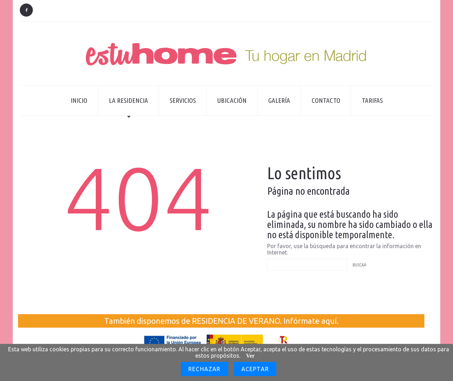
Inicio (79, 100)
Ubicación (232, 100)
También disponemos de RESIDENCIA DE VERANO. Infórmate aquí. (221, 320)
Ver (250, 356)
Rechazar (204, 369)
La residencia (123, 106)
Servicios (183, 100)
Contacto (326, 100)
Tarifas (372, 100)
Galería (279, 100)
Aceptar (255, 369)
